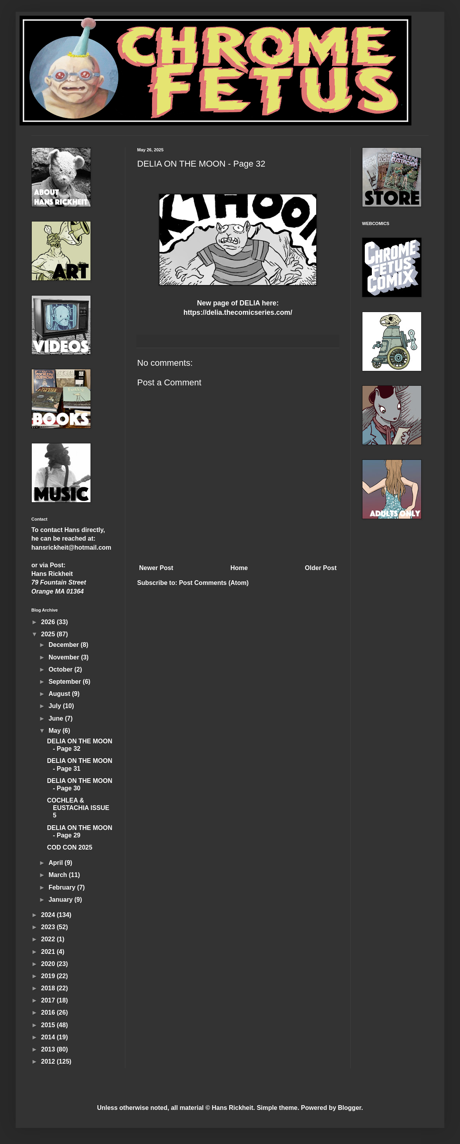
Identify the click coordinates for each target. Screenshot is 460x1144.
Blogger (349, 1107)
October (61, 669)
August (60, 693)
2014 (49, 1037)
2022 (49, 939)
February (63, 887)
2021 (49, 951)
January (61, 899)
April (57, 862)
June (57, 718)
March (59, 875)
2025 (49, 634)
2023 (49, 927)
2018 (49, 988)
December (65, 644)
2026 (49, 622)
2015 (49, 1025)
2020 (49, 964)
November (65, 657)
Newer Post (156, 568)
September (66, 681)
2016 (49, 1012)
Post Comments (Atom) (214, 582)
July (56, 706)
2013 (49, 1049)
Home (239, 568)
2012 (49, 1061)
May (56, 730)
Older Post (321, 568)
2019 (49, 976)
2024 (49, 915)
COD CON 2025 (69, 847)
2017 (49, 1000)
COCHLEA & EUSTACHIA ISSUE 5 (78, 808)
